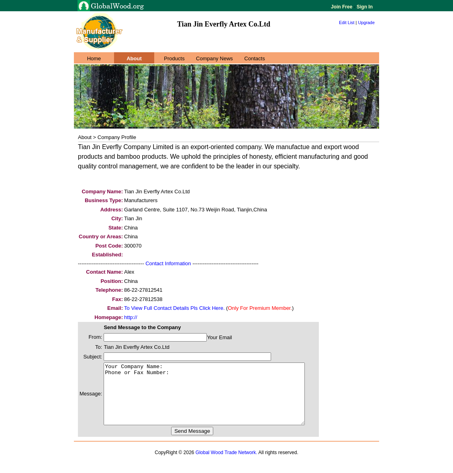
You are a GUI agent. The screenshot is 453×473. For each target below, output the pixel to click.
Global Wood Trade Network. (226, 464)
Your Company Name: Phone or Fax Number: (216, 399)
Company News (214, 58)
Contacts (254, 58)
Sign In (364, 7)
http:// (130, 317)
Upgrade (366, 22)
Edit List (347, 22)
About (134, 58)
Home (94, 58)
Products (174, 58)
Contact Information (168, 263)
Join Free (342, 7)
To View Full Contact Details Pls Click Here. (174, 308)
